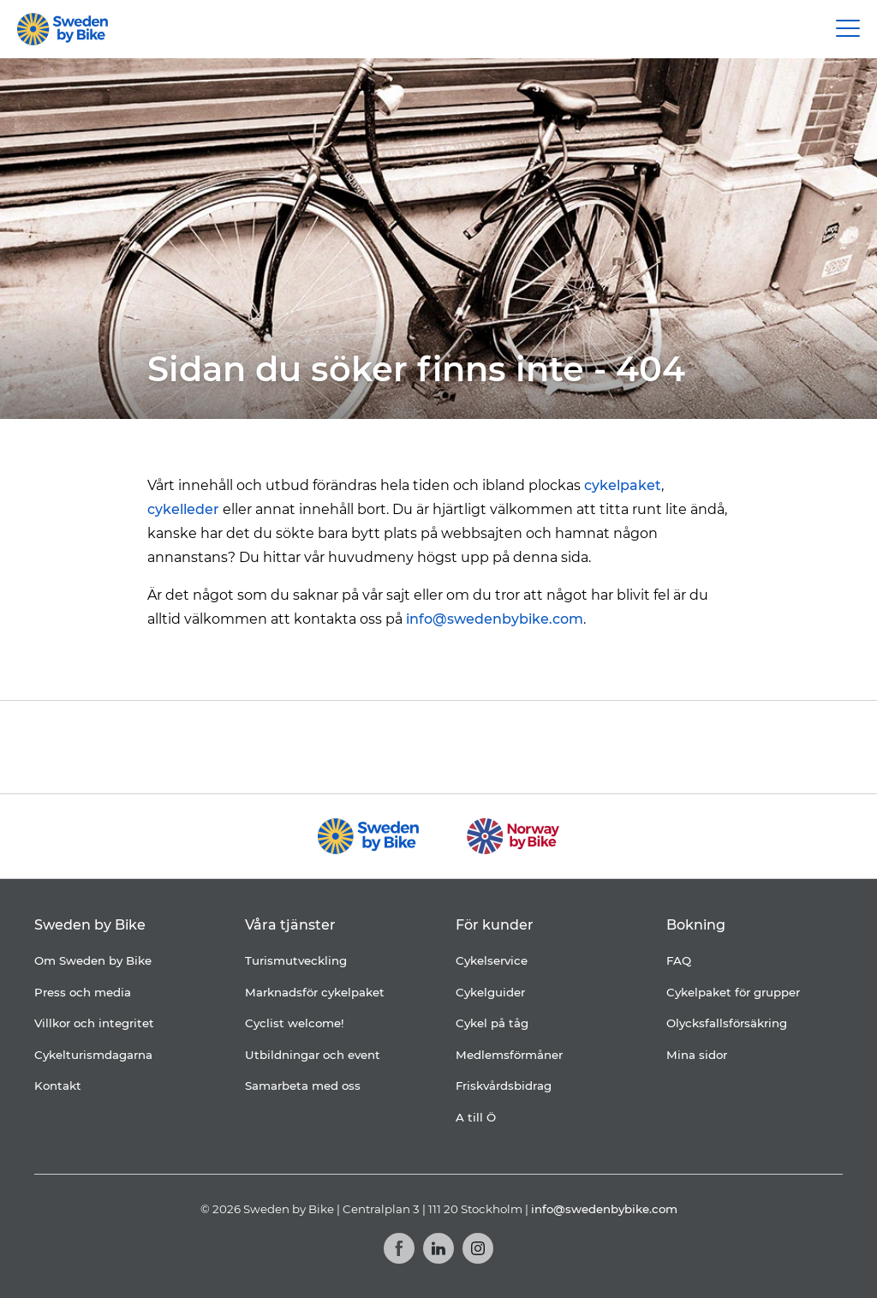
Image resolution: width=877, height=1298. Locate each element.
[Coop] (215, 747)
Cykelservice (492, 960)
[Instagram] (477, 1248)
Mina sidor (696, 1055)
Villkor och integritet (94, 1023)
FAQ (678, 960)
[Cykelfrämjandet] (298, 746)
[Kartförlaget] (663, 747)
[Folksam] (402, 746)
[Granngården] (546, 751)
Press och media (82, 992)
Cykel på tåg (492, 1023)
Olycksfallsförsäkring (726, 1023)
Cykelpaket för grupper (733, 992)
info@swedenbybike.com (494, 619)
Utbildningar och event (312, 1055)
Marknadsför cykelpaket (315, 992)
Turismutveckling (296, 960)
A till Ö (476, 1117)
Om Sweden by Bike (93, 960)
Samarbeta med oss (303, 1085)
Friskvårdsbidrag (504, 1085)
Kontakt (57, 1085)
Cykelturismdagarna (93, 1055)
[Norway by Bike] (512, 836)
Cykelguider (490, 992)
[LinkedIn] (438, 1248)
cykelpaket (622, 485)
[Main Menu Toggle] (848, 29)
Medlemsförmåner (509, 1055)
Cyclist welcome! (294, 1023)
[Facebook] (399, 1248)
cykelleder (183, 509)
